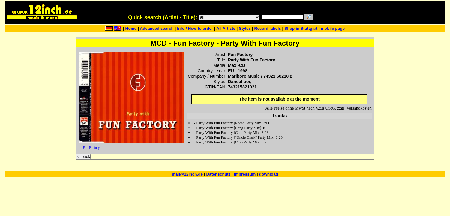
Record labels (267, 28)
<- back (83, 156)
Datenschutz (218, 174)
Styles (245, 28)
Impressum (245, 174)
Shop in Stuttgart (300, 28)
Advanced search (157, 28)
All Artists (226, 28)
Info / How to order (195, 28)
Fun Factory (91, 147)
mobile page (333, 28)
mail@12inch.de (187, 174)
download (268, 174)
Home (131, 28)
